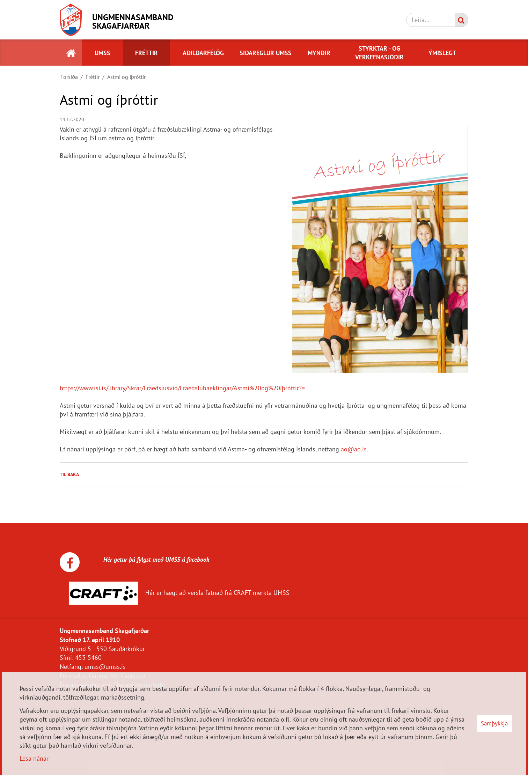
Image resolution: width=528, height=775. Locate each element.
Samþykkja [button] (494, 723)
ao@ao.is (354, 449)
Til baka (69, 474)
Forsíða (69, 76)
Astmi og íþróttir (126, 76)
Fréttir (93, 76)
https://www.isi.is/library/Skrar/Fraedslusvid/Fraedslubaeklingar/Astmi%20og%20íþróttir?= (182, 388)
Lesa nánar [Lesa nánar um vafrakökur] (34, 758)
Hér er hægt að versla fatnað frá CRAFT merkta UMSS (217, 593)
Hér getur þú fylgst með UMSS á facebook (148, 559)
